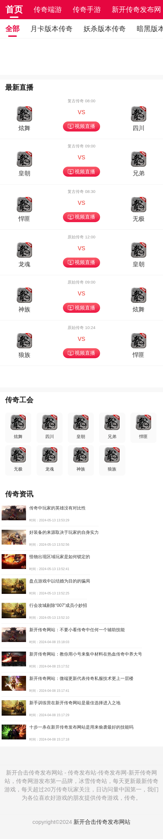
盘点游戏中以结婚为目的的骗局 (59, 581)
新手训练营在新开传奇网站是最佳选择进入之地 (74, 702)
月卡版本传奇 (51, 28)
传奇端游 (48, 9)
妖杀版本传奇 (105, 28)
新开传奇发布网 (136, 9)
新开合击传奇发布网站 (101, 822)
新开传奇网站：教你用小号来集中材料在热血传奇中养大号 (85, 654)
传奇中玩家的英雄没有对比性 (57, 508)
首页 (14, 9)
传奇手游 (87, 9)
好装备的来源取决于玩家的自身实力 (64, 532)
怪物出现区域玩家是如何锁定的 (59, 556)
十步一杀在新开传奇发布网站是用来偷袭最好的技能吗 (81, 727)
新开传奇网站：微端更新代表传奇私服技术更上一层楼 (81, 678)
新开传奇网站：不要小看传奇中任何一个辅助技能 (77, 629)
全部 (12, 28)
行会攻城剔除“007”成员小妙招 (58, 605)
